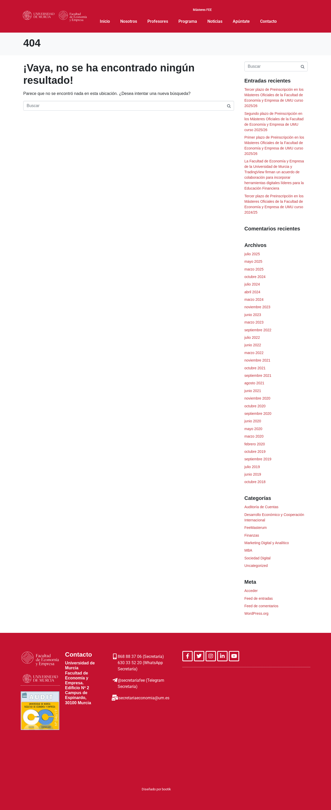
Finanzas (251, 535)
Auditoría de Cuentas (261, 507)
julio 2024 (252, 284)
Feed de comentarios (261, 606)
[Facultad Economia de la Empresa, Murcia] (246, 712)
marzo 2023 (254, 322)
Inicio (105, 21)
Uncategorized (256, 566)
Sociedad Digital (257, 558)
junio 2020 (252, 421)
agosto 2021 (254, 383)
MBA (248, 550)
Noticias (214, 21)
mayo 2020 (253, 429)
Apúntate (241, 21)
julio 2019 (252, 467)
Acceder (251, 591)
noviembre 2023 (257, 307)
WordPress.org (256, 613)
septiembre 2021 (257, 375)
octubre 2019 (255, 451)
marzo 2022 (254, 353)
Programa (187, 21)
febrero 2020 (254, 444)
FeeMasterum (255, 528)
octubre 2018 (255, 482)
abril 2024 (252, 292)
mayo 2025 (253, 261)
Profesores (157, 21)
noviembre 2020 (257, 398)
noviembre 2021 (257, 360)
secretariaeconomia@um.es (143, 697)
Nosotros (128, 21)
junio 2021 (252, 391)
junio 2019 (252, 474)
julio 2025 (252, 254)
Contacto (268, 21)
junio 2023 (252, 315)
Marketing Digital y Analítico (266, 543)
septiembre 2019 (257, 459)
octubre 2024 (255, 277)
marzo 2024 (254, 299)
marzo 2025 (254, 269)
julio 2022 (252, 337)
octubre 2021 (255, 368)
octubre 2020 (255, 406)
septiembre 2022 (257, 330)
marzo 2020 (254, 436)
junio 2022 (252, 345)
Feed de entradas (258, 598)
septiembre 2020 (257, 413)
